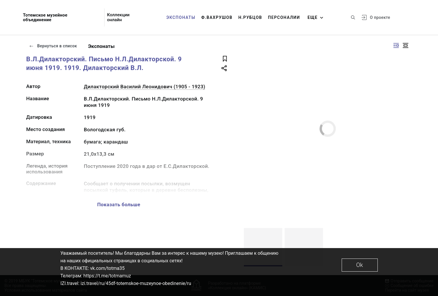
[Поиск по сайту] (353, 17)
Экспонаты (181, 17)
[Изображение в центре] (405, 45)
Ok (359, 264)
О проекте (380, 17)
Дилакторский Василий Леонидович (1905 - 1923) (144, 86)
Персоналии (284, 17)
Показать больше (118, 204)
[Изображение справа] (396, 45)
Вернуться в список (53, 46)
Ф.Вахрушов (216, 17)
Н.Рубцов (250, 17)
